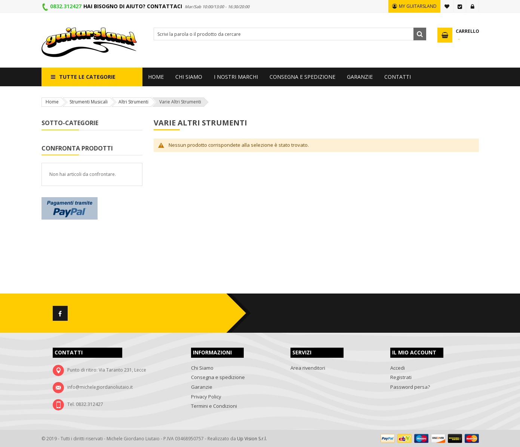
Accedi (472, 6)
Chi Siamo (202, 367)
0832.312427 (65, 6)
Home (52, 102)
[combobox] (290, 34)
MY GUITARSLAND (418, 6)
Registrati (401, 377)
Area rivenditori (307, 367)
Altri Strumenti (133, 102)
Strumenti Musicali (89, 102)
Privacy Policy (206, 396)
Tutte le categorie (87, 76)
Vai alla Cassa (459, 6)
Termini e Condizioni (214, 406)
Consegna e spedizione (218, 377)
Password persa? (410, 387)
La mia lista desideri (447, 6)
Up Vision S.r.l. (252, 438)
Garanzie (201, 387)
